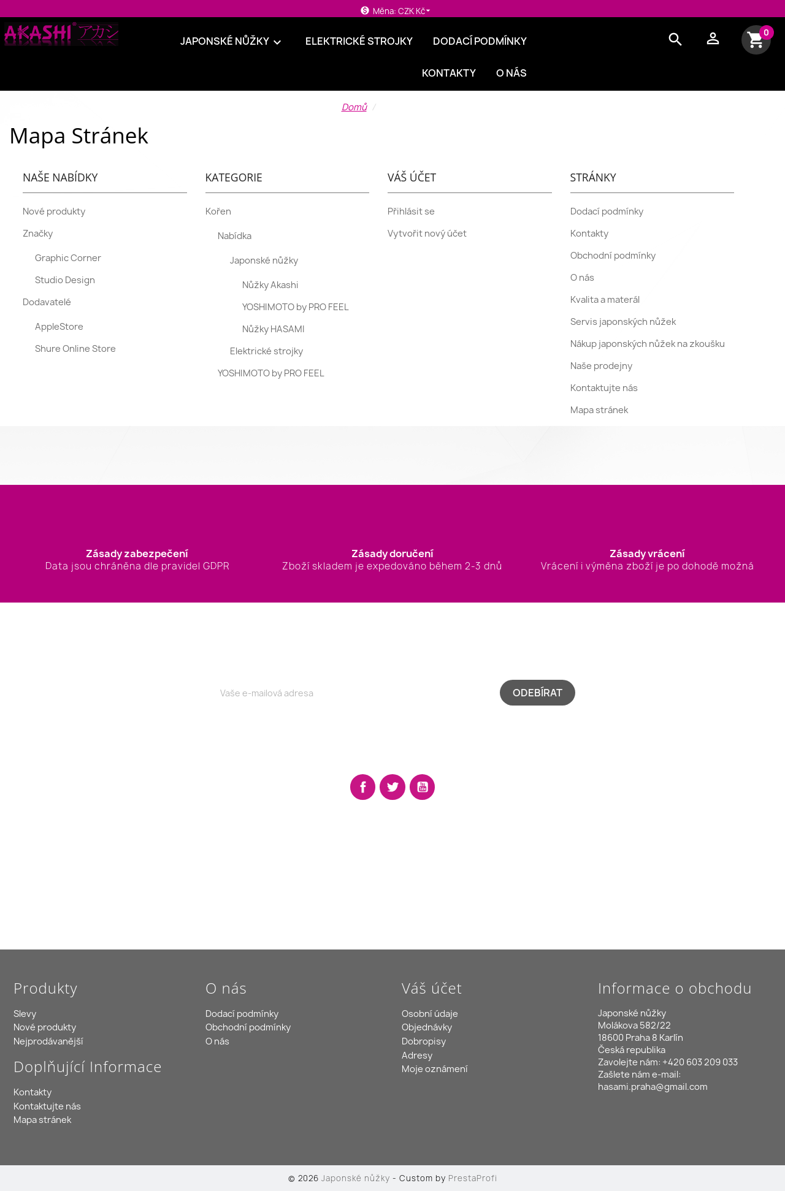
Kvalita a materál (605, 300)
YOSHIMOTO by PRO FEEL (295, 307)
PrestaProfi (472, 1178)
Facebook (363, 787)
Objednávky (427, 1027)
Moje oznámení (435, 1069)
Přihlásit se (411, 211)
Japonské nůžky (232, 42)
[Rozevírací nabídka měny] (416, 11)
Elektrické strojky (359, 41)
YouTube (422, 787)
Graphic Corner (68, 258)
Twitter (392, 787)
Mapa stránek (599, 410)
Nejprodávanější (48, 1041)
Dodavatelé (47, 302)
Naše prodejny (601, 366)
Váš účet (432, 988)
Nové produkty (54, 211)
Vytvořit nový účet (427, 233)
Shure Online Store (75, 349)
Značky (38, 233)
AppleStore (59, 327)
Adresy (417, 1055)
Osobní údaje (430, 1014)
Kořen (218, 211)
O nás (511, 73)
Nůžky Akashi (270, 285)
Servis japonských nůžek (623, 322)
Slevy (24, 1014)
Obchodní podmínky (613, 255)
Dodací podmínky (480, 41)
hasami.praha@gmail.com (653, 1087)
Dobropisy (424, 1041)
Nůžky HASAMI (273, 329)
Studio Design (65, 280)
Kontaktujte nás (604, 388)
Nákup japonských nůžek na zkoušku (647, 344)
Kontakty (449, 73)
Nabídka (234, 236)
